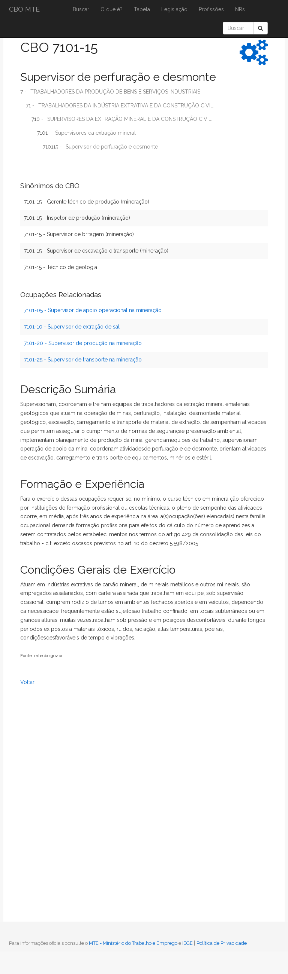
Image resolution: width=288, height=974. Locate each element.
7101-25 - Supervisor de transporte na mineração (83, 360)
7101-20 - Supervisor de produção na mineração (83, 343)
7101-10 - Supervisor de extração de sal (72, 327)
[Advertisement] (39, 812)
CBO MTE (24, 9)
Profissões (211, 9)
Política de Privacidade (221, 943)
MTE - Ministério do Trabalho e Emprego (133, 943)
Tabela (142, 9)
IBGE (187, 943)
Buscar (81, 9)
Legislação (174, 9)
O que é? (111, 9)
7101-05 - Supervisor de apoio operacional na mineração (93, 310)
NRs (240, 9)
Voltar (27, 682)
